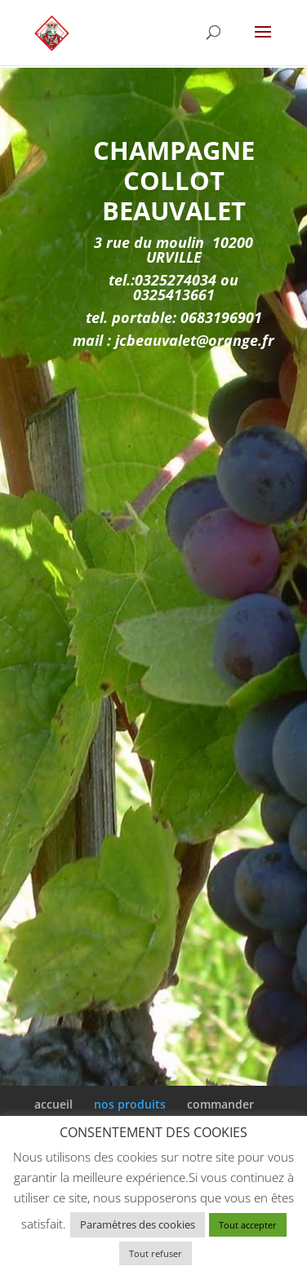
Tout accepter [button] (248, 1225)
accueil (53, 1104)
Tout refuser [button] (155, 1253)
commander (220, 1104)
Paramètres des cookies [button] (137, 1224)
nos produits (130, 1104)
